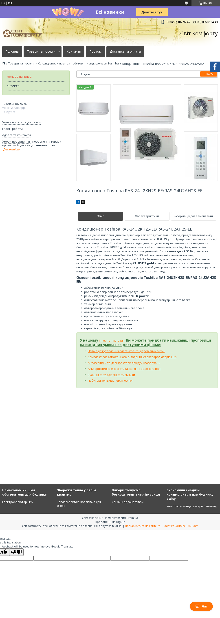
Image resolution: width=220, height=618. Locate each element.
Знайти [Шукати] (208, 74)
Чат (201, 606)
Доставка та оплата (125, 51)
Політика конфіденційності (180, 526)
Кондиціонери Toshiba (103, 63)
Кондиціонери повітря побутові (61, 63)
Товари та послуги (41, 51)
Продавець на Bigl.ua (110, 522)
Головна (12, 51)
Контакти (73, 51)
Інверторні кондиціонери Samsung (191, 506)
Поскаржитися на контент (142, 526)
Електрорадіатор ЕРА (17, 502)
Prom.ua (132, 518)
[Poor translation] (16, 552)
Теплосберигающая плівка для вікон (79, 504)
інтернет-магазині (112, 340)
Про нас (95, 51)
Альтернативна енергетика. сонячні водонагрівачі (124, 369)
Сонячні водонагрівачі (128, 502)
